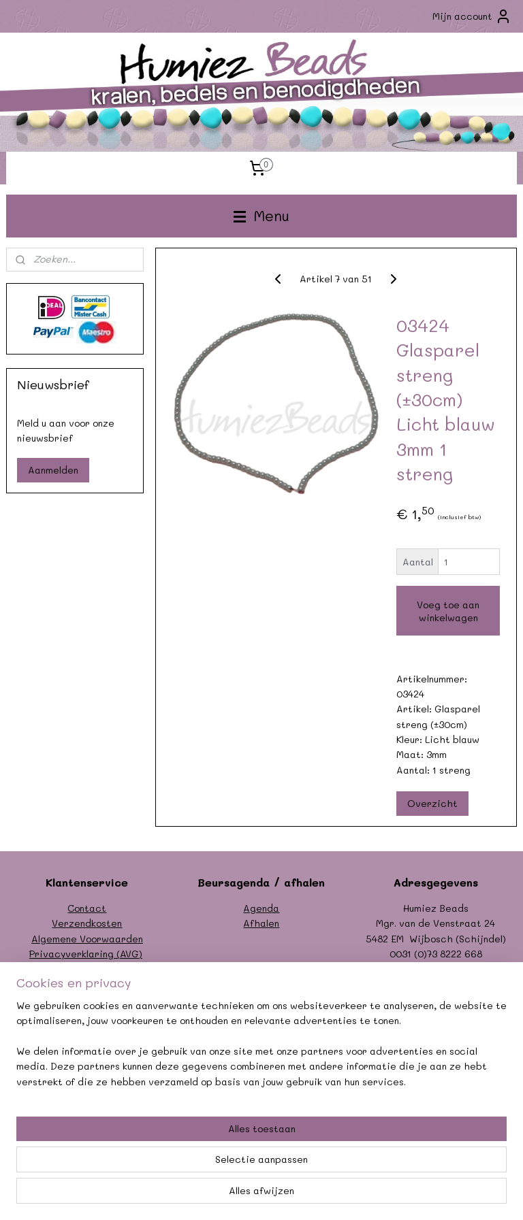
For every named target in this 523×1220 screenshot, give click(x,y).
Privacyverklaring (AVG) (85, 953)
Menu (261, 215)
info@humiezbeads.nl (450, 969)
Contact (86, 908)
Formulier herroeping (87, 969)
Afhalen (261, 923)
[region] (171, 1135)
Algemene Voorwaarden (87, 938)
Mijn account (471, 16)
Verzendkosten (87, 923)
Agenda (261, 908)
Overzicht (432, 803)
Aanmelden (53, 469)
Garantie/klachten (86, 984)
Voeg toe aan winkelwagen (448, 611)
